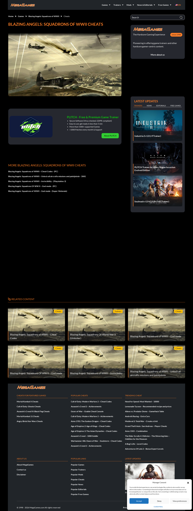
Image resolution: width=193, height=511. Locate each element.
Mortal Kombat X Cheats (27, 401)
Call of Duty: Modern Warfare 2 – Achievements (92, 416)
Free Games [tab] (175, 106)
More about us (158, 54)
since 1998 (176, 34)
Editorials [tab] (161, 106)
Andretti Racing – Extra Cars (137, 416)
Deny (159, 501)
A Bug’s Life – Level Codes (136, 444)
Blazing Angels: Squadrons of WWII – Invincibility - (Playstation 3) (37, 181)
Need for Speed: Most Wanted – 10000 (142, 401)
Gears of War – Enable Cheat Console (87, 411)
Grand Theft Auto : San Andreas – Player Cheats (146, 426)
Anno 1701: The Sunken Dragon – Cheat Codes (91, 421)
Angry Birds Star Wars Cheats (30, 421)
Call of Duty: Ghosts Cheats (29, 406)
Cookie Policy (158, 507)
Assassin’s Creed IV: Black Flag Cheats (33, 411)
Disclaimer (21, 474)
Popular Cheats (77, 479)
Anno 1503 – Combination (136, 431)
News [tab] (149, 106)
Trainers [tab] (138, 106)
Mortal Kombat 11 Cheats (28, 416)
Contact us (21, 469)
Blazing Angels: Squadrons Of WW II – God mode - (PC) (32, 186)
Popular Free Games (80, 494)
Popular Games (77, 464)
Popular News (77, 484)
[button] (188, 482)
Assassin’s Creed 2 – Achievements (86, 406)
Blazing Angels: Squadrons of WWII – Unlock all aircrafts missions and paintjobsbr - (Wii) (47, 176)
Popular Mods (77, 474)
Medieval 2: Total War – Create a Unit (141, 421)
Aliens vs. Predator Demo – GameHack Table (144, 411)
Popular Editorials (78, 489)
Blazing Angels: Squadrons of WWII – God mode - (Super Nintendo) (37, 191)
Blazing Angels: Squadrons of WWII (43, 16)
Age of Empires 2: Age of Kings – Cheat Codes (90, 426)
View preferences (180, 501)
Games (21, 16)
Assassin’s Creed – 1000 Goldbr (84, 436)
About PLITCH (110, 135)
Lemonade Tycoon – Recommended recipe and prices (148, 406)
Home (11, 16)
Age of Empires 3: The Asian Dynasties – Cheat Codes (94, 431)
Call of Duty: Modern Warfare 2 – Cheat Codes (91, 401)
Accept (139, 501)
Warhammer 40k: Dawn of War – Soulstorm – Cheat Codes (96, 441)
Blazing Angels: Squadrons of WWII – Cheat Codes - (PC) (33, 171)
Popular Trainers (78, 469)
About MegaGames (25, 464)
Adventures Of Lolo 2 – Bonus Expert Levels (144, 449)
